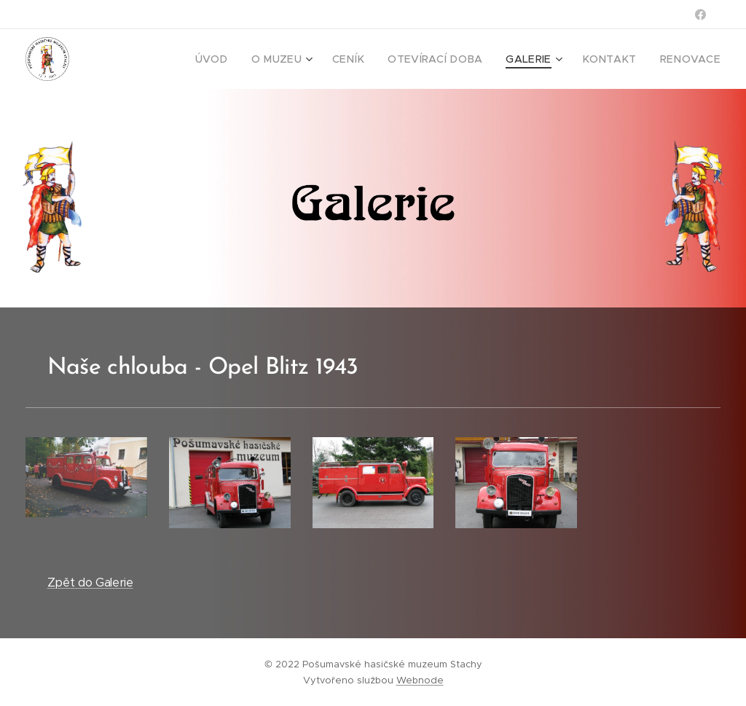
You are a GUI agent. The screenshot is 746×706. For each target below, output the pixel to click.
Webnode (420, 680)
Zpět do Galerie (90, 582)
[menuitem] (248, 59)
